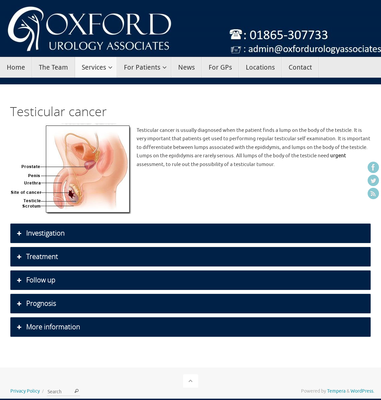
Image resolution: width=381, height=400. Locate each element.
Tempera (336, 391)
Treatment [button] (36, 256)
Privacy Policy (25, 391)
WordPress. (362, 391)
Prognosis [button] (35, 303)
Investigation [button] (40, 233)
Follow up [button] (35, 280)
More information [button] (47, 327)
